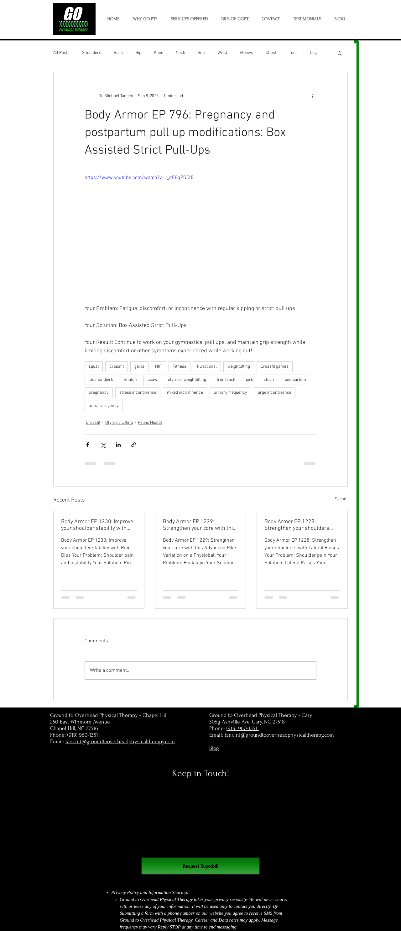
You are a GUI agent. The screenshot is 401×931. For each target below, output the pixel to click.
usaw (152, 379)
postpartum (295, 379)
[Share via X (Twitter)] (103, 445)
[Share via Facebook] (88, 445)
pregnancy (99, 392)
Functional (207, 366)
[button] (189, 19)
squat (94, 366)
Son (201, 52)
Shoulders (91, 52)
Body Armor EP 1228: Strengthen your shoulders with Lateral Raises (296, 525)
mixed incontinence (185, 392)
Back (118, 52)
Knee (158, 52)
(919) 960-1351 (83, 735)
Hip (138, 52)
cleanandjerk (101, 379)
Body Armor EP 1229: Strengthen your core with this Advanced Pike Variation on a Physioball (199, 525)
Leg (313, 52)
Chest (271, 52)
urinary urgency (104, 405)
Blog (214, 748)
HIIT (158, 366)
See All (341, 499)
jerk (249, 379)
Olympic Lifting (119, 422)
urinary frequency (230, 392)
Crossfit (116, 366)
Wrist (222, 52)
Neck (180, 52)
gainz (139, 366)
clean (269, 379)
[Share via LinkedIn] (118, 445)
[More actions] (312, 96)
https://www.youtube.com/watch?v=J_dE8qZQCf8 (139, 178)
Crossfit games (275, 366)
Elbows (246, 52)
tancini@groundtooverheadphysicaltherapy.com (120, 741)
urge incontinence (274, 392)
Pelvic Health (150, 422)
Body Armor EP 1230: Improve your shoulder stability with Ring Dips (97, 525)
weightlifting (238, 366)
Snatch (130, 379)
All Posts (61, 52)
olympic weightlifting (187, 379)
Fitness (179, 366)
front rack (226, 379)
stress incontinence (137, 392)
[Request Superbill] (200, 866)
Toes (293, 52)
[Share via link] (134, 445)
